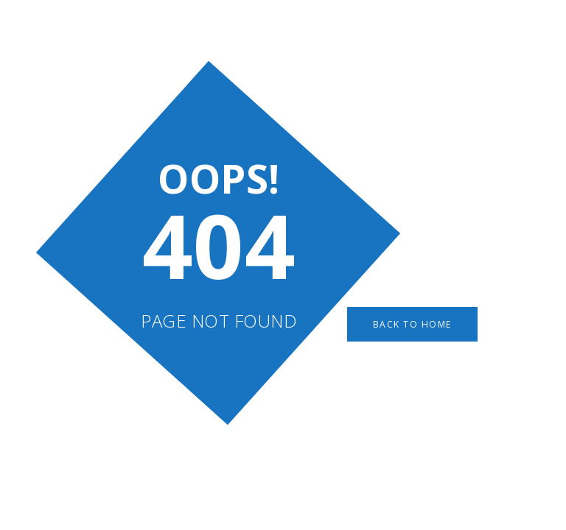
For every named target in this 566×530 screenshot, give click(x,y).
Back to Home (412, 324)
